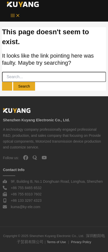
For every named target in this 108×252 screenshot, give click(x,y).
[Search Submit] (7, 86)
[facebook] (25, 157)
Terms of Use (56, 242)
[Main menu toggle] (15, 15)
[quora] (35, 157)
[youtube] (44, 157)
